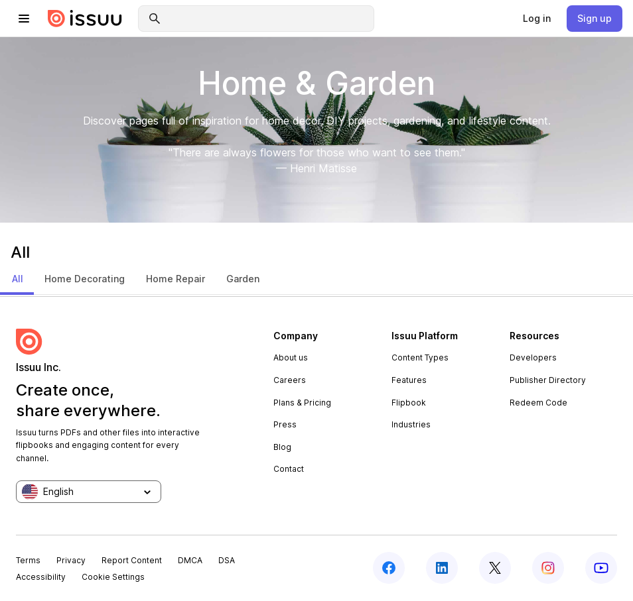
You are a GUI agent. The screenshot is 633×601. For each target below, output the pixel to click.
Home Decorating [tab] (84, 278)
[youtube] (601, 568)
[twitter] (495, 568)
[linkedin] (442, 568)
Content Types (420, 357)
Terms (28, 560)
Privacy (71, 560)
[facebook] (389, 568)
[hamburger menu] (24, 18)
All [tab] (17, 278)
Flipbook (408, 403)
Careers (289, 380)
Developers (533, 357)
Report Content (132, 560)
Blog (282, 447)
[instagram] (548, 568)
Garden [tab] (242, 278)
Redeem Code (538, 403)
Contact (288, 469)
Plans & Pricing (302, 403)
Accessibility (41, 577)
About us (290, 357)
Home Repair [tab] (175, 278)
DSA (226, 560)
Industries (411, 424)
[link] (536, 18)
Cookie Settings (113, 577)
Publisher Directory (548, 380)
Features (409, 380)
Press (285, 424)
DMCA (190, 560)
